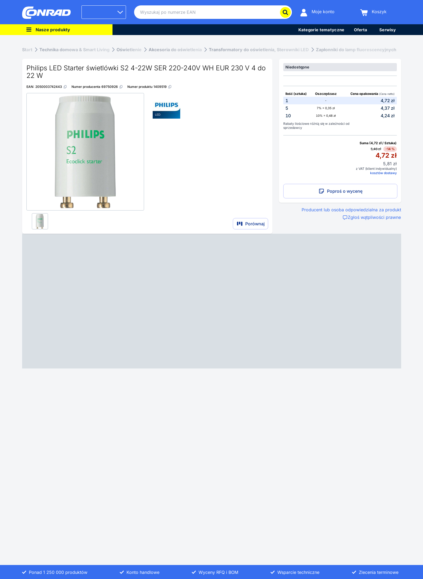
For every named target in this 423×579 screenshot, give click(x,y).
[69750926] (112, 87)
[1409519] (162, 87)
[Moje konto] (317, 12)
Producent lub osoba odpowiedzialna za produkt (351, 209)
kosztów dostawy (383, 173)
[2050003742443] (51, 87)
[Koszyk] (373, 12)
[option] (340, 100)
